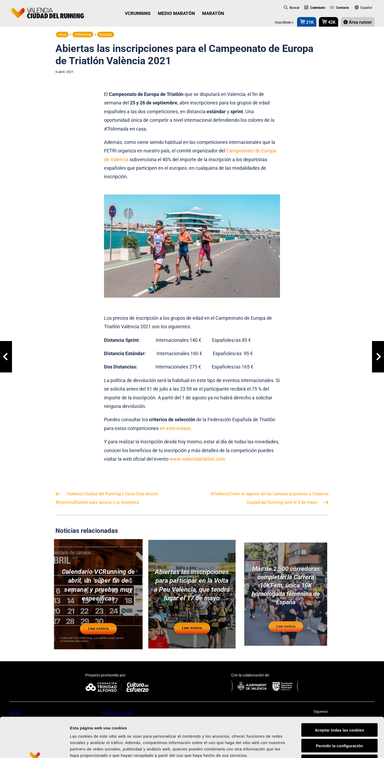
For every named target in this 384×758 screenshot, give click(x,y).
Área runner (357, 22)
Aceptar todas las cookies (339, 692)
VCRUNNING (138, 13)
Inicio (62, 35)
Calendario (314, 8)
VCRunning (83, 35)
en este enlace (175, 428)
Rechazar (340, 724)
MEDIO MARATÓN (176, 13)
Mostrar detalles (286, 747)
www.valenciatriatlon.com (197, 459)
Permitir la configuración (339, 708)
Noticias (105, 35)
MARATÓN (213, 13)
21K (307, 22)
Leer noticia (98, 625)
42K (328, 22)
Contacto (339, 8)
